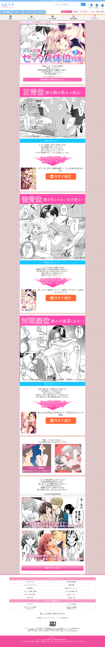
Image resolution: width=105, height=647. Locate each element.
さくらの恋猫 (71, 604)
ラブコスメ (94, 18)
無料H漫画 (73, 18)
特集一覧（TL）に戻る (52, 568)
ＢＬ (28, 12)
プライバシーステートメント (51, 618)
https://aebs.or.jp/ (72, 631)
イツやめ (91, 11)
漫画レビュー (71, 594)
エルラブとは (30, 582)
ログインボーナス (30, 585)
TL (17, 12)
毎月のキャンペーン (71, 588)
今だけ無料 (52, 18)
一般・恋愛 (5, 12)
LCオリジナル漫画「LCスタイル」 (30, 607)
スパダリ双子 (83, 11)
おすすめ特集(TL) (27, 22)
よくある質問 (46, 614)
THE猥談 (75, 11)
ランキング (31, 18)
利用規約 (39, 618)
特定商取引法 (64, 618)
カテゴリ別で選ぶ (30, 594)
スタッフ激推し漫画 (30, 591)
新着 (10, 18)
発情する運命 (100, 11)
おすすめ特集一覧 (71, 591)
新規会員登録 (71, 582)
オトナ (40, 12)
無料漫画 (71, 585)
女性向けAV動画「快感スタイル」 (71, 607)
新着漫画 (30, 588)
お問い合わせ (59, 614)
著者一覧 (30, 598)
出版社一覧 (71, 598)
